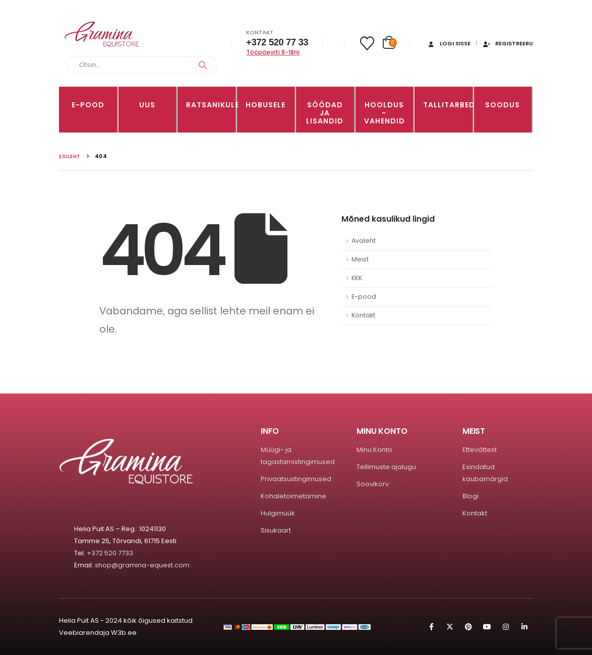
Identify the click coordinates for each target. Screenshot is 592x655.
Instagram (505, 626)
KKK (356, 278)
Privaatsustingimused (296, 479)
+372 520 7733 (110, 553)
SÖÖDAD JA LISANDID (324, 113)
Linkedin (524, 626)
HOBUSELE (265, 105)
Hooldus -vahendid (384, 113)
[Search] (203, 65)
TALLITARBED (447, 105)
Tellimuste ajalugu (386, 467)
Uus (147, 105)
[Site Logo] (102, 34)
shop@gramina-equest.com (142, 565)
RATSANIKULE (210, 105)
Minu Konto (374, 449)
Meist (360, 259)
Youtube (487, 626)
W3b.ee (124, 632)
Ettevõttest (479, 449)
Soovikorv (373, 484)
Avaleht (363, 240)
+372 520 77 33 (277, 42)
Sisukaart (276, 530)
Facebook (431, 626)
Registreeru (507, 43)
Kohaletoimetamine (293, 496)
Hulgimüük (278, 513)
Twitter (449, 626)
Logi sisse (448, 43)
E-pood (88, 105)
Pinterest (468, 626)
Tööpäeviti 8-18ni (273, 52)
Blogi (470, 496)
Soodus (502, 105)
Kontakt (363, 315)
